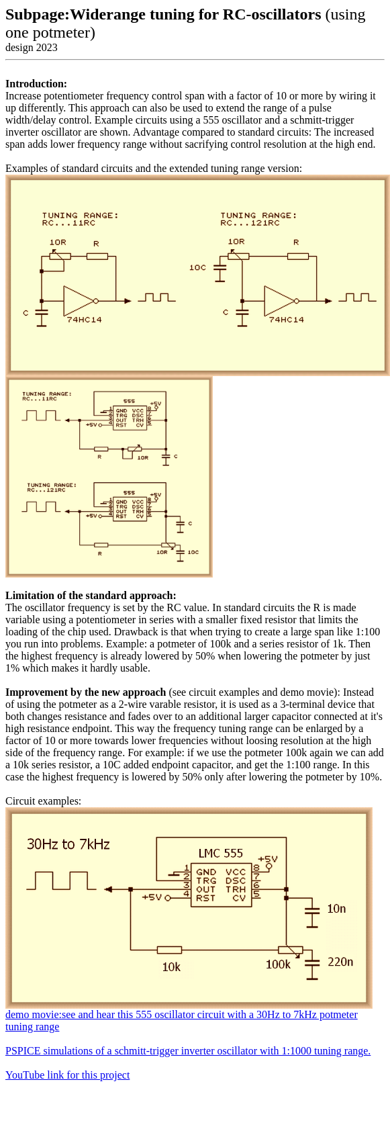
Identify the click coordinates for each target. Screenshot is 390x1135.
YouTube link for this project (67, 1075)
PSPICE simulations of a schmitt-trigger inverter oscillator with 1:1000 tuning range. (188, 1050)
